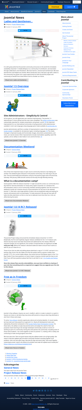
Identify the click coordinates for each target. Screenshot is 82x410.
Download (55, 7)
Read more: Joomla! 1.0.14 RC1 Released (17, 271)
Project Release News (18, 24)
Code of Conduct (68, 42)
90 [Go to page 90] (15, 378)
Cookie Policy (35, 398)
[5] (47, 131)
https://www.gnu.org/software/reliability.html (17, 344)
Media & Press (67, 50)
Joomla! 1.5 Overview (16, 86)
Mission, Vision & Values (70, 40)
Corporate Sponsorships (69, 86)
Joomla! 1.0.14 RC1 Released (20, 206)
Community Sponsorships (66, 94)
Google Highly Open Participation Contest (40, 324)
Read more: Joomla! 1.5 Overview (15, 140)
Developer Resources (64, 2)
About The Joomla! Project (67, 37)
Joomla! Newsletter (68, 69)
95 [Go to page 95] (32, 378)
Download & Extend (18, 2)
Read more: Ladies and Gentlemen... (16, 80)
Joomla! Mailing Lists (68, 66)
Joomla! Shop (66, 57)
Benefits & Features (27, 11)
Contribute (51, 11)
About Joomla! (15, 11)
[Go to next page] (45, 378)
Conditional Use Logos (69, 51)
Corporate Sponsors (68, 89)
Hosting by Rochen (41, 409)
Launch (71, 7)
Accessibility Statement (14, 398)
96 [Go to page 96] (35, 378)
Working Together (11, 353)
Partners (66, 46)
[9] (45, 122)
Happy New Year (11, 355)
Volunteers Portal (67, 98)
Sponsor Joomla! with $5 (47, 398)
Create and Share (67, 29)
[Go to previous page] (8, 378)
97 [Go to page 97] (39, 378)
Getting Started (67, 26)
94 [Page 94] (29, 378)
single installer (8, 131)
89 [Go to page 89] (11, 378)
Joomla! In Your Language (66, 61)
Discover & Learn (32, 2)
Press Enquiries (61, 11)
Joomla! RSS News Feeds (69, 72)
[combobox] (77, 1)
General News (16, 149)
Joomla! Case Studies (68, 54)
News (44, 11)
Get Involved (66, 33)
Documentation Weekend (19, 146)
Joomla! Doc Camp (11, 357)
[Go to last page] (48, 378)
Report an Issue (70, 398)
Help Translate (60, 398)
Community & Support (48, 2)
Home (7, 11)
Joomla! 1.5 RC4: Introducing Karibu (17, 359)
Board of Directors (68, 44)
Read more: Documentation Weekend (16, 201)
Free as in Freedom (15, 276)
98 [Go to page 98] (42, 378)
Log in (41, 400)
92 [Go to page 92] (22, 378)
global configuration (49, 120)
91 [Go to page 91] (18, 378)
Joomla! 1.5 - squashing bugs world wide (18, 361)
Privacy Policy (26, 398)
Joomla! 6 (37, 11)
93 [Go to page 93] (25, 378)
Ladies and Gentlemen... (18, 21)
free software (13, 320)
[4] (41, 137)
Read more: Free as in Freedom (15, 348)
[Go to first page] (5, 378)
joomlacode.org (52, 126)
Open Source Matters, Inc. (39, 404)
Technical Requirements (69, 75)
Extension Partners (69, 48)
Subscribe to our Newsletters (69, 104)
